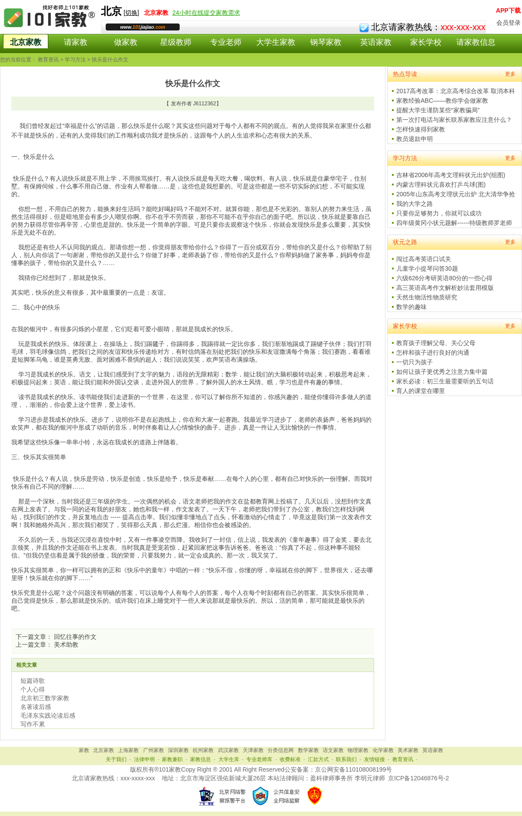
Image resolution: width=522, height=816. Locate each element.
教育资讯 (48, 60)
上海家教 (128, 750)
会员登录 (508, 22)
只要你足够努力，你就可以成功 (439, 213)
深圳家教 (178, 750)
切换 (131, 12)
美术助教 (66, 644)
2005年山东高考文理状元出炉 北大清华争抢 (455, 194)
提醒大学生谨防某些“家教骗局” (437, 110)
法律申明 (144, 759)
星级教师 (175, 42)
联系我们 (346, 759)
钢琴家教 (325, 42)
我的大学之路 (414, 203)
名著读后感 (35, 706)
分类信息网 (281, 750)
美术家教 (408, 750)
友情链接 (374, 759)
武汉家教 (228, 750)
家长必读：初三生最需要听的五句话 (445, 381)
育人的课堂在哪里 (420, 390)
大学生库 (228, 759)
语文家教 (333, 750)
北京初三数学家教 (44, 698)
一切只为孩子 (414, 362)
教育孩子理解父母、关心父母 (435, 342)
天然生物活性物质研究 (426, 297)
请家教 (75, 42)
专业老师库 (259, 759)
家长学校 (426, 42)
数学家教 (308, 750)
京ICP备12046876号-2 (418, 778)
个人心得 (32, 689)
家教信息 (200, 759)
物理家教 (358, 750)
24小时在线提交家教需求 (206, 12)
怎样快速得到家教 (420, 129)
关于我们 (116, 759)
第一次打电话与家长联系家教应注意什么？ (454, 119)
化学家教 (383, 750)
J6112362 (204, 104)
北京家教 (25, 42)
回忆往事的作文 (75, 636)
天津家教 (253, 750)
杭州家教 (203, 750)
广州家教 (153, 750)
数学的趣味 (411, 306)
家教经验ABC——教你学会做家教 (442, 100)
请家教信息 (475, 42)
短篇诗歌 (32, 680)
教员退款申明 (414, 138)
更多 (510, 74)
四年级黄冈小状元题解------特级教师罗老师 (454, 222)
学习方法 (75, 60)
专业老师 (225, 42)
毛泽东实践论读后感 (47, 715)
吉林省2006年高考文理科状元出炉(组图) (450, 174)
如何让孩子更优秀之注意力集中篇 (442, 371)
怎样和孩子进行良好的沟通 (432, 352)
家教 (84, 750)
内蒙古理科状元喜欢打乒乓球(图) (440, 184)
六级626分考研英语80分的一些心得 (444, 278)
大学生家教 (275, 42)
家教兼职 (172, 759)
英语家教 (376, 42)
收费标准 (290, 759)
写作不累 (32, 724)
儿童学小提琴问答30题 (427, 268)
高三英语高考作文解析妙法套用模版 (445, 287)
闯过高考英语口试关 (423, 258)
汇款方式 (318, 759)
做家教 (125, 42)
